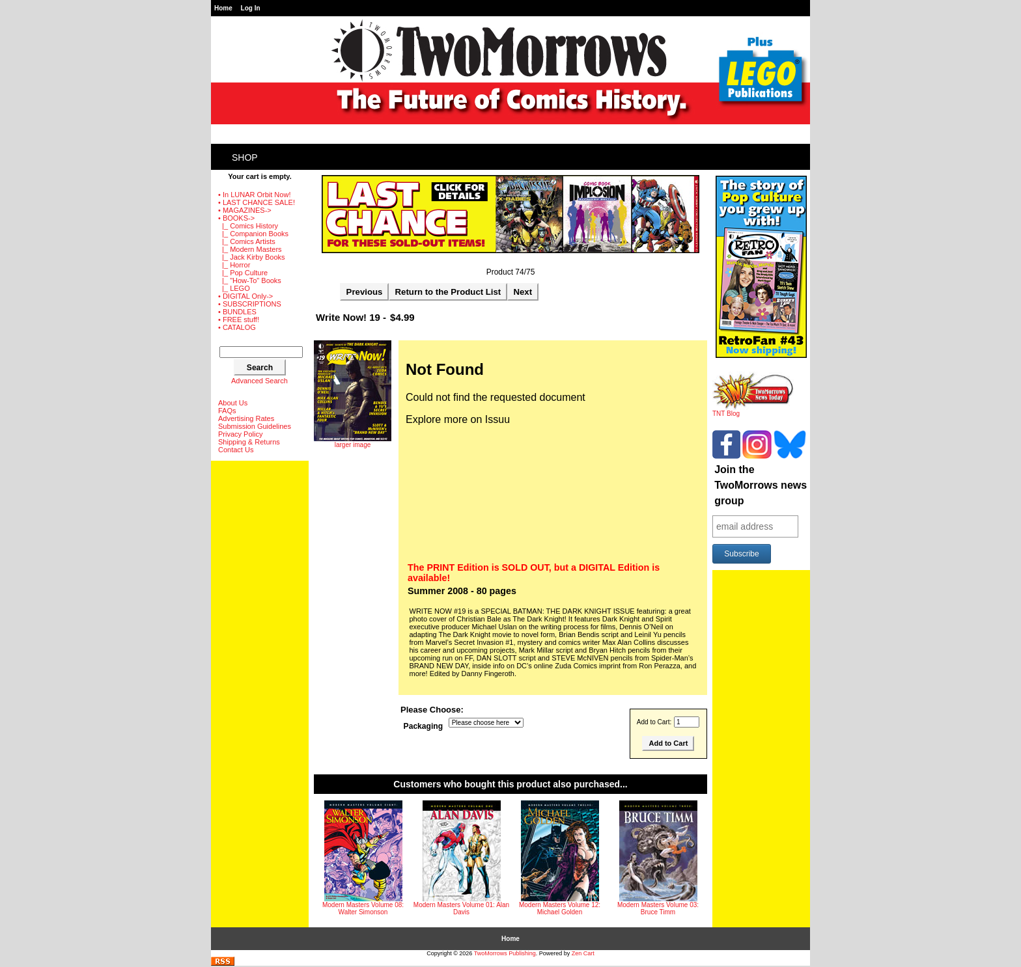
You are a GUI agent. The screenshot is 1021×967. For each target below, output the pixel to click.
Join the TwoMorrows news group (760, 485)
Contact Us (235, 450)
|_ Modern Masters (250, 249)
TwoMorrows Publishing (505, 953)
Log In (250, 8)
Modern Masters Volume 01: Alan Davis (461, 908)
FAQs (227, 411)
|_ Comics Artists (246, 241)
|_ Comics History (248, 226)
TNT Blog (753, 410)
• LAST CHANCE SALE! (256, 202)
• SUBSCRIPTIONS (249, 304)
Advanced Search (259, 381)
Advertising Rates (246, 418)
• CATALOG (237, 327)
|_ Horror (234, 265)
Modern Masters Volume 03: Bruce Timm (658, 908)
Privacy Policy (240, 434)
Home (223, 8)
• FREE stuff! (238, 319)
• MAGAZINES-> (245, 210)
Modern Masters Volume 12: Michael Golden (559, 908)
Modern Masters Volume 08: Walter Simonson (363, 908)
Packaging (423, 726)
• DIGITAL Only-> (245, 296)
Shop (245, 157)
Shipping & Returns (249, 442)
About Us (232, 403)
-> (236, 218)
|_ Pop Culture (243, 273)
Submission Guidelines (254, 426)
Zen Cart (583, 953)
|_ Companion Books (253, 234)
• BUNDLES (237, 312)
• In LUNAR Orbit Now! (254, 194)
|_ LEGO (234, 288)
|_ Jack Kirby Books (251, 257)
